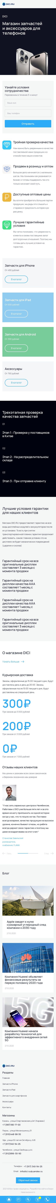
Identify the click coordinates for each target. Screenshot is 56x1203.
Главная (6, 1078)
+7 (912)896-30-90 (11, 1153)
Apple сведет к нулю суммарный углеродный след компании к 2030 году (26, 925)
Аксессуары (7, 1101)
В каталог (16, 279)
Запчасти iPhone (10, 1084)
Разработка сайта (38, 1188)
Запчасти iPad (8, 1089)
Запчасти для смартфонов (14, 1095)
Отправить (28, 123)
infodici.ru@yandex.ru (31, 1171)
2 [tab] (33, 853)
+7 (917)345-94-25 (11, 1143)
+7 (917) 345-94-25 (33, 1166)
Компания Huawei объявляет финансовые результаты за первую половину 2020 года (24, 980)
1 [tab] (23, 853)
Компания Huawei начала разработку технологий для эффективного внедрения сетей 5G (26, 1035)
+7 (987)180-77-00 (11, 1124)
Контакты (6, 1107)
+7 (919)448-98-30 (11, 1134)
